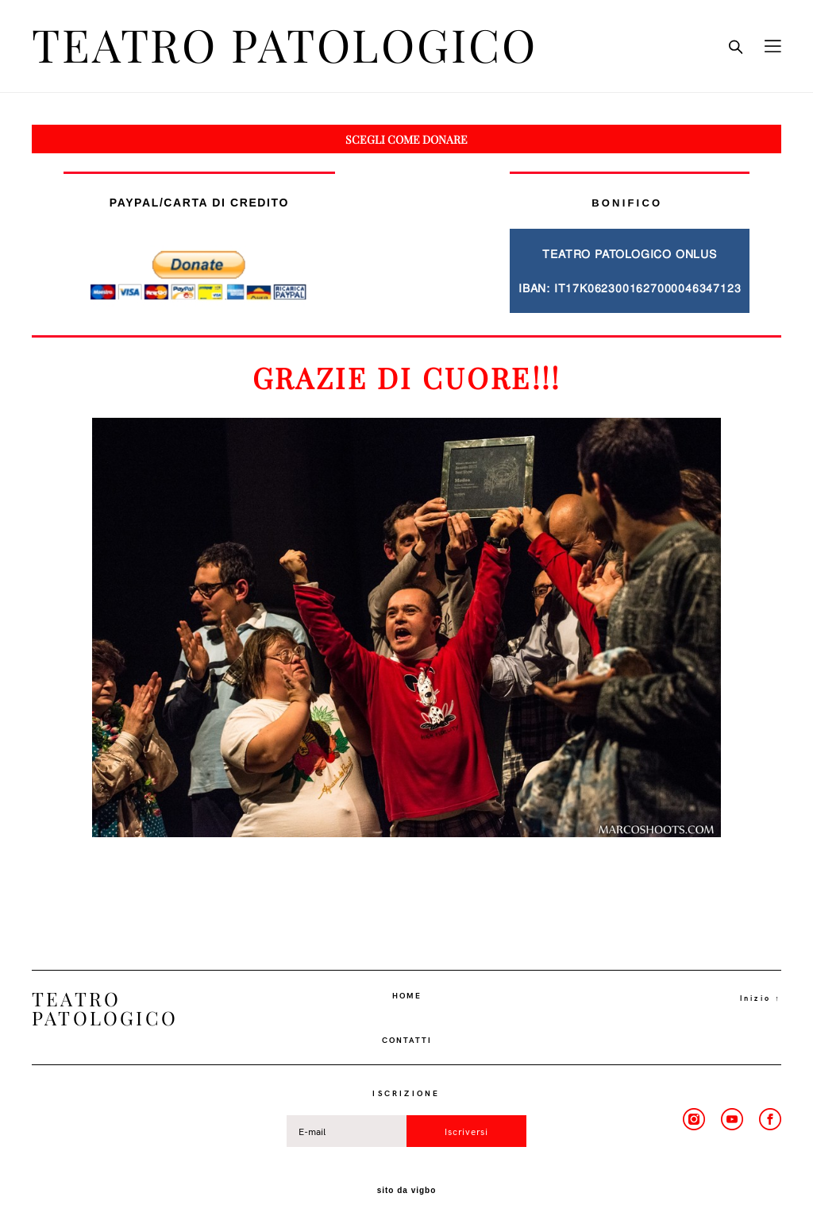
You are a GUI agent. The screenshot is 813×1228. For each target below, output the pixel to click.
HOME (407, 995)
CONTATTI (407, 1039)
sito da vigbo (407, 1191)
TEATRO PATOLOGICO (284, 46)
